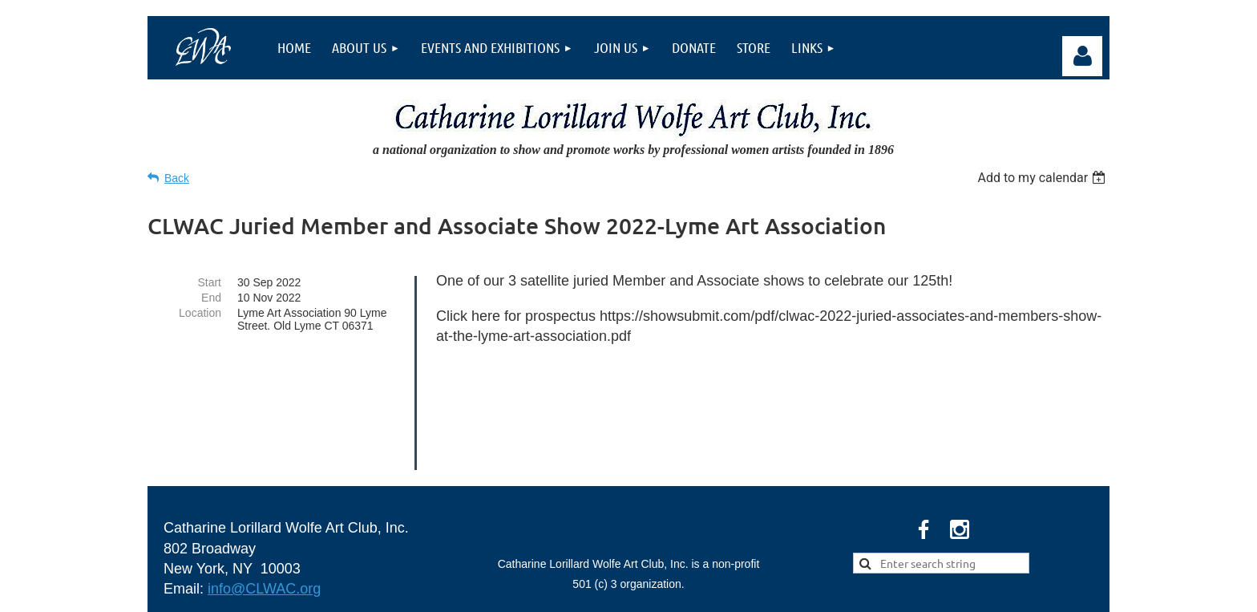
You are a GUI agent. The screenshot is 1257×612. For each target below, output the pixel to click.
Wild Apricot (927, 592)
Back (176, 178)
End (211, 297)
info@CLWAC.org (264, 484)
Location (200, 312)
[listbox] (1043, 178)
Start (209, 282)
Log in (1082, 56)
